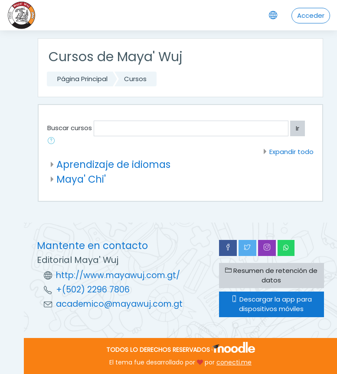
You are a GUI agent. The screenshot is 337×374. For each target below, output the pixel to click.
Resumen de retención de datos (271, 275)
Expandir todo (291, 151)
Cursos (135, 78)
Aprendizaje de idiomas (113, 164)
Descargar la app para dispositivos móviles (271, 304)
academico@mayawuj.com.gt (119, 304)
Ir (297, 128)
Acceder (310, 15)
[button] (53, 141)
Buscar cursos (69, 127)
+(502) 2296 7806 (93, 289)
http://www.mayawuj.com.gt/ (118, 275)
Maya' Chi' (81, 179)
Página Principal (82, 78)
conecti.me (234, 362)
